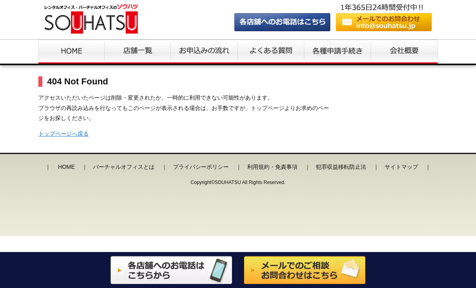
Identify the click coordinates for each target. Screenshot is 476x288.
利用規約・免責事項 (272, 167)
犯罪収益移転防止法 (341, 167)
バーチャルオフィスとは (124, 167)
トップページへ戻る (63, 133)
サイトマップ (401, 167)
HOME (66, 167)
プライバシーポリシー (201, 167)
